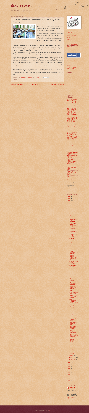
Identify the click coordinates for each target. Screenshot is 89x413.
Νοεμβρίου (72, 203)
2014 (69, 374)
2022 (69, 198)
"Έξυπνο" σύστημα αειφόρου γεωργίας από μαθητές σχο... (73, 313)
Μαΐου (70, 215)
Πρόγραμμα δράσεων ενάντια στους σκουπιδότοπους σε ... (73, 257)
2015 (69, 372)
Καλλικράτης (70, 176)
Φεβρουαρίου (72, 357)
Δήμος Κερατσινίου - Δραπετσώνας (72, 61)
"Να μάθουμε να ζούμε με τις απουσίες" (72, 220)
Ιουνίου (71, 213)
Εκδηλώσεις (69, 41)
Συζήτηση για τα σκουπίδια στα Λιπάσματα (73, 283)
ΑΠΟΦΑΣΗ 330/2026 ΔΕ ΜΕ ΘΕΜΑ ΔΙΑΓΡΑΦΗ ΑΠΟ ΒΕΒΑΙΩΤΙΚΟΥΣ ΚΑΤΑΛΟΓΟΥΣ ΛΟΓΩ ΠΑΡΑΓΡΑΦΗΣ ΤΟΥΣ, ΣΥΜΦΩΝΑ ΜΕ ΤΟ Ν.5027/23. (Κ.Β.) (72, 121)
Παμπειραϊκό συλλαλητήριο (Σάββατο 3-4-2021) (73, 347)
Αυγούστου (72, 209)
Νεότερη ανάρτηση (17, 84)
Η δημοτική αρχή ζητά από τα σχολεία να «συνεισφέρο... (73, 245)
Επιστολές (69, 49)
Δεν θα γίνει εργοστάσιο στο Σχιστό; (73, 352)
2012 (69, 378)
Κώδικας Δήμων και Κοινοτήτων (71, 179)
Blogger (51, 410)
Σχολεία (19, 79)
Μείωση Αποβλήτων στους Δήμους (73, 293)
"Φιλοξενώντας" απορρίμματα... (73, 229)
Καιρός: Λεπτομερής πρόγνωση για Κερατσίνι (71, 168)
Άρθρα (68, 42)
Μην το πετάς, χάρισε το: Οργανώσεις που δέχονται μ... (73, 279)
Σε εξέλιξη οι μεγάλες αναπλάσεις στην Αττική (72, 240)
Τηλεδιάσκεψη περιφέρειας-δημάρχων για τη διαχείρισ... (72, 288)
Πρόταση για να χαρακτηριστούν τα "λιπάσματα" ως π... (73, 273)
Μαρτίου (71, 355)
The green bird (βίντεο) (72, 232)
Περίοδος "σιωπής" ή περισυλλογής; (73, 331)
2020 (69, 362)
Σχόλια (68, 33)
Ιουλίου (71, 211)
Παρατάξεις (69, 48)
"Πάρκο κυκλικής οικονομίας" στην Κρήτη (73, 323)
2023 (69, 196)
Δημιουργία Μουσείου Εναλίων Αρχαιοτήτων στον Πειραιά (72, 341)
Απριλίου (71, 217)
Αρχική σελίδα (36, 84)
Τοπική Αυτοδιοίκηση (72, 44)
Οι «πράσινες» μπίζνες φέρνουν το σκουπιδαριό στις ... (72, 267)
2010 (69, 382)
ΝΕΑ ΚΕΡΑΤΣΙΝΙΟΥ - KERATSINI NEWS (71, 68)
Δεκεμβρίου (72, 201)
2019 (69, 364)
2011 (69, 380)
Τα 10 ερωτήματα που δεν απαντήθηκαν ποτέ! (73, 225)
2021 (69, 200)
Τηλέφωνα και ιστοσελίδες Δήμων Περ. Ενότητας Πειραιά (71, 173)
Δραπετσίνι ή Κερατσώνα (71, 388)
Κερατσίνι (69, 46)
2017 (69, 368)
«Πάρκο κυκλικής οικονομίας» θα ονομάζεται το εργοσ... (73, 336)
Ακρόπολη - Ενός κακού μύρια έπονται (73, 296)
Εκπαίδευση (69, 39)
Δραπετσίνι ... (25, 6)
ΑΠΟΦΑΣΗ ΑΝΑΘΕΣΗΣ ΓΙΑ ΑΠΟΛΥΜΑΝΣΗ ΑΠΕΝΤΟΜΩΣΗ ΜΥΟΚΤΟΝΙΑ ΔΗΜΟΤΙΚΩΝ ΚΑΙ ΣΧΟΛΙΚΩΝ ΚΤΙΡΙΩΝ (72, 161)
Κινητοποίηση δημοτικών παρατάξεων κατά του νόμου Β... (73, 308)
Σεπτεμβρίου (72, 207)
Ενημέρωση (69, 32)
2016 (69, 370)
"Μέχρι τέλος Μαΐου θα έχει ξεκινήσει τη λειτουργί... (73, 319)
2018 (69, 366)
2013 (69, 376)
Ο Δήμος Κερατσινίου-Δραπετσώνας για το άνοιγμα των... (73, 301)
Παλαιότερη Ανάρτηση (57, 84)
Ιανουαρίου (72, 359)
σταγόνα (69, 65)
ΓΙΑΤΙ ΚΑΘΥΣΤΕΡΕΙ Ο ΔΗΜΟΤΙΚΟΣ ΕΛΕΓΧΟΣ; (73, 327)
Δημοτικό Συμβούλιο (71, 35)
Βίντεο (68, 37)
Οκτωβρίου (72, 205)
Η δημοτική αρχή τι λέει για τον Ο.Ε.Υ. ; (73, 235)
